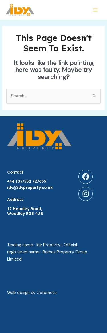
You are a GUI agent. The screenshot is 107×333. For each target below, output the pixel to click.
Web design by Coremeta (32, 292)
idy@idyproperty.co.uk (30, 187)
